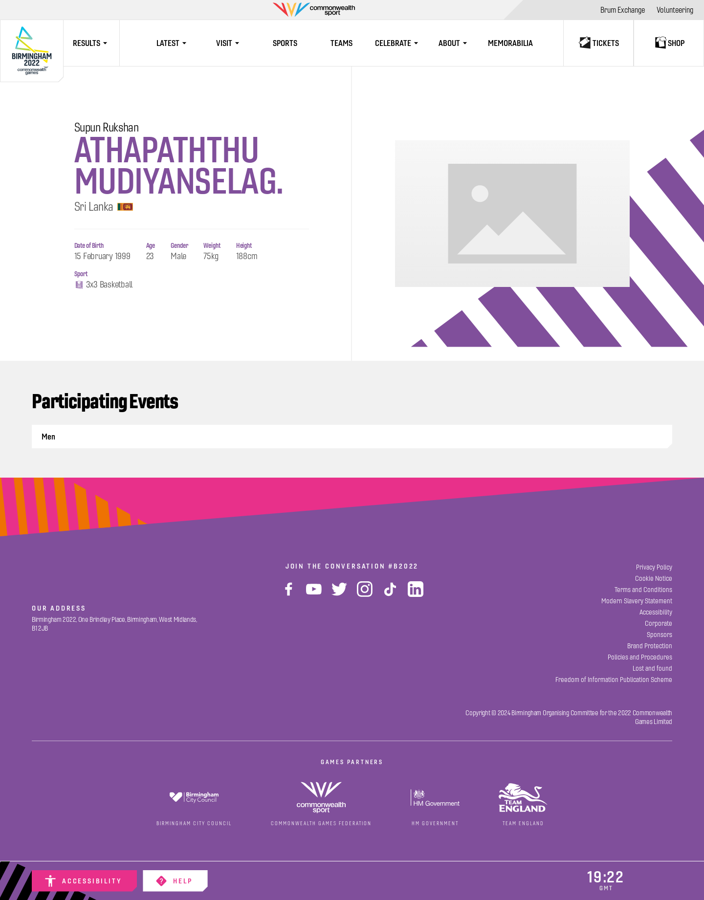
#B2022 (403, 566)
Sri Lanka (103, 206)
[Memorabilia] (511, 43)
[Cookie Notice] (653, 578)
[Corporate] (658, 623)
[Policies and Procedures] (640, 657)
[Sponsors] (659, 634)
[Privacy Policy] (654, 567)
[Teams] (341, 43)
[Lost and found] (652, 668)
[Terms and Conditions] (643, 589)
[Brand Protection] (649, 646)
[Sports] (285, 43)
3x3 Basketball (103, 285)
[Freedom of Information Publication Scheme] (613, 679)
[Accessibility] (84, 881)
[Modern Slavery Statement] (636, 601)
